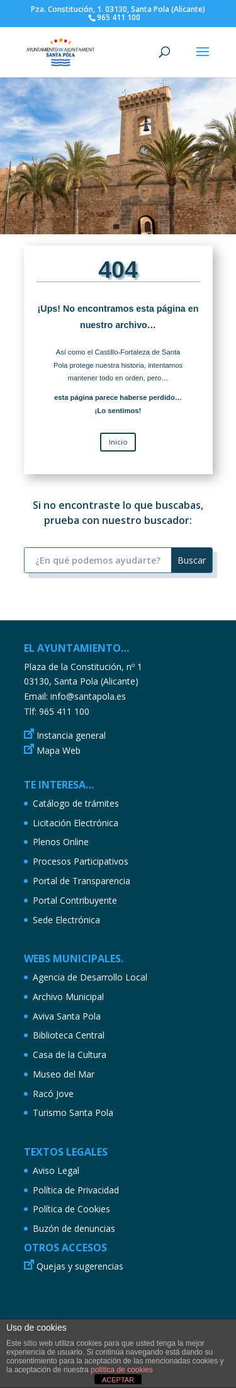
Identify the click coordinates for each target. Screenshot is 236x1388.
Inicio (118, 442)
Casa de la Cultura (69, 1055)
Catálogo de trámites (76, 803)
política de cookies (122, 1369)
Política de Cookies (71, 1209)
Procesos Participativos (80, 861)
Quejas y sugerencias (80, 1266)
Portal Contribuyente (75, 900)
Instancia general (71, 735)
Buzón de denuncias (74, 1228)
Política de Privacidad (76, 1190)
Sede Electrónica (66, 920)
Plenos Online (61, 842)
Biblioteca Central (68, 1035)
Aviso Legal (56, 1170)
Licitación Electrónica (75, 823)
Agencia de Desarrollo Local (90, 977)
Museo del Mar (63, 1074)
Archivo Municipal (68, 997)
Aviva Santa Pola (67, 1016)
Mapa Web (59, 750)
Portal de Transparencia (81, 881)
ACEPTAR (118, 1380)
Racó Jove (53, 1094)
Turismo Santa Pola (73, 1112)
